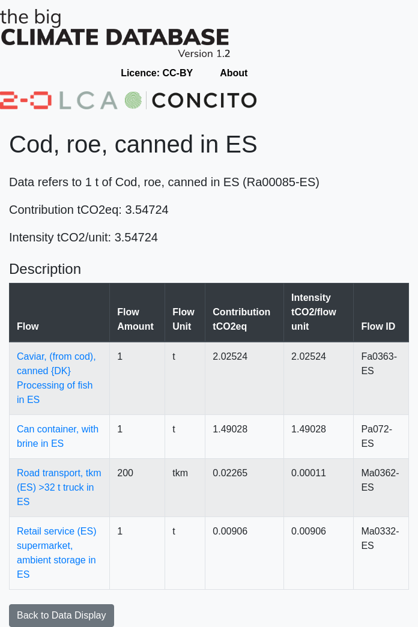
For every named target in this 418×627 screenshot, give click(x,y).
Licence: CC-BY (157, 73)
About (233, 73)
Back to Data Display (61, 615)
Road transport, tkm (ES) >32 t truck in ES (59, 487)
